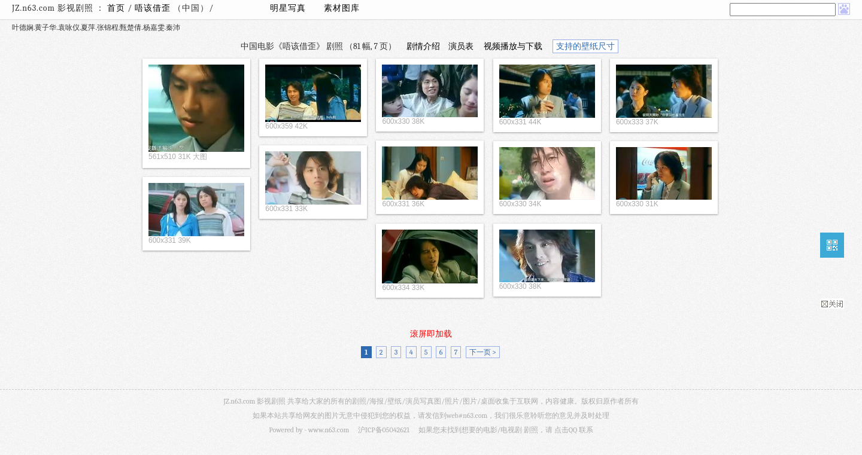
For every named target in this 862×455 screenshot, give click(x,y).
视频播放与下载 (513, 46)
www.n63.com (328, 430)
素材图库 (342, 8)
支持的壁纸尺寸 (585, 46)
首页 (116, 8)
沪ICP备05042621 (383, 430)
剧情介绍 (423, 46)
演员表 (461, 46)
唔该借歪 (154, 8)
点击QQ (565, 430)
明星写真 (288, 8)
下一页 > (482, 352)
